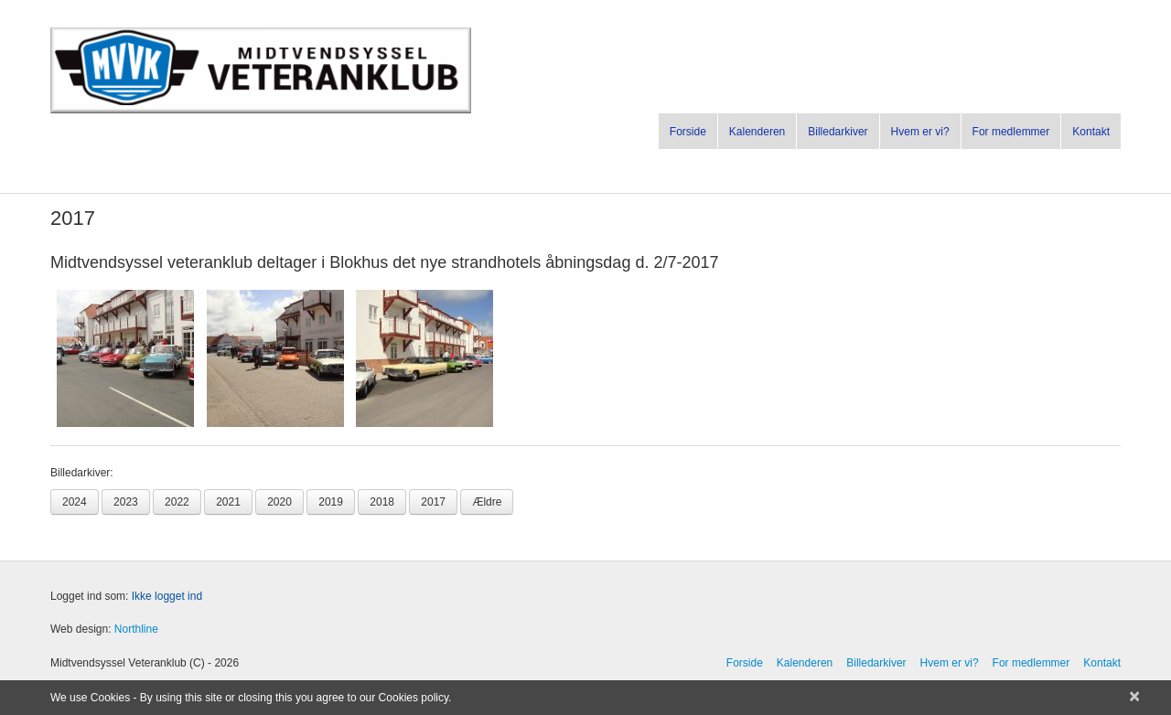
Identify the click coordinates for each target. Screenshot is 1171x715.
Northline (136, 629)
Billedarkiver (837, 131)
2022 (177, 502)
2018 (382, 502)
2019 (330, 502)
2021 (228, 502)
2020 (279, 502)
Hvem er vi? (920, 131)
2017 (433, 502)
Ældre (486, 502)
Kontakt (1091, 131)
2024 (74, 502)
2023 (125, 502)
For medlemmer (1011, 131)
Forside (688, 131)
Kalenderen (757, 131)
